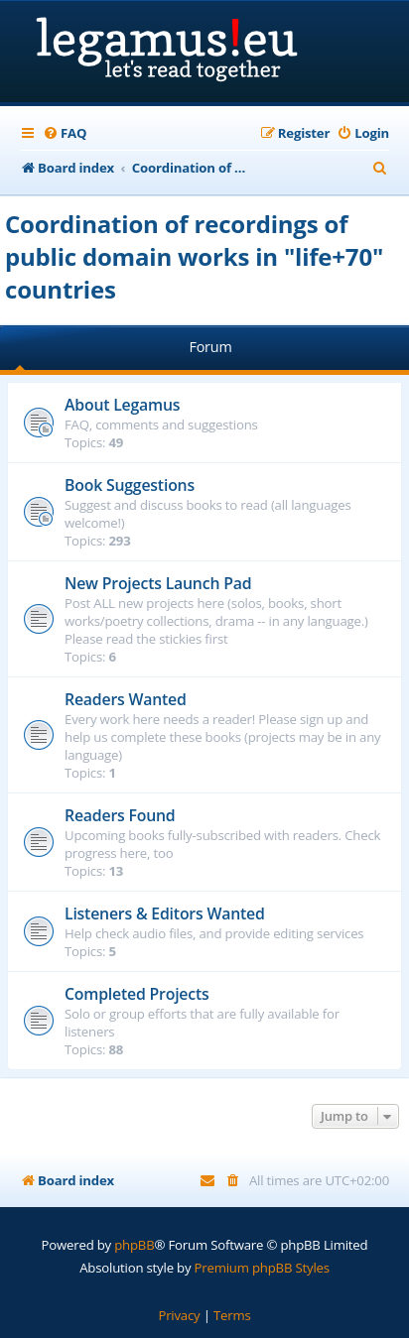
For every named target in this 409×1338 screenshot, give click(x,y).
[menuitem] (64, 133)
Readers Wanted (126, 699)
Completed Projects (137, 994)
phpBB (134, 1245)
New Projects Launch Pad (158, 583)
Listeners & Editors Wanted (165, 913)
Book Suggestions (130, 485)
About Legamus (122, 405)
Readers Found (120, 815)
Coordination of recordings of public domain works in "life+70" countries (194, 256)
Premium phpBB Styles (262, 1268)
